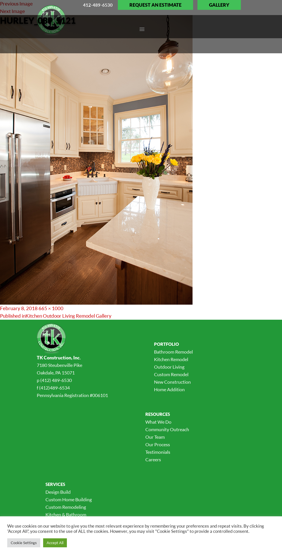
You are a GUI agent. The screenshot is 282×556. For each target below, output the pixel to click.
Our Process (157, 444)
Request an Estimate (155, 5)
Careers (153, 459)
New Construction (172, 382)
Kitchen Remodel (171, 359)
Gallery (219, 5)
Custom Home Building (68, 499)
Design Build (58, 492)
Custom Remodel (171, 374)
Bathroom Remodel (173, 352)
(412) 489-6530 (56, 380)
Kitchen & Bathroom (65, 514)
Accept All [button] (55, 542)
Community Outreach (167, 429)
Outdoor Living (169, 367)
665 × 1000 (51, 308)
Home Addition (169, 389)
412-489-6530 (98, 5)
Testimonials (157, 452)
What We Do (158, 422)
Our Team (155, 437)
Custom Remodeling (65, 507)
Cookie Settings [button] (24, 542)
